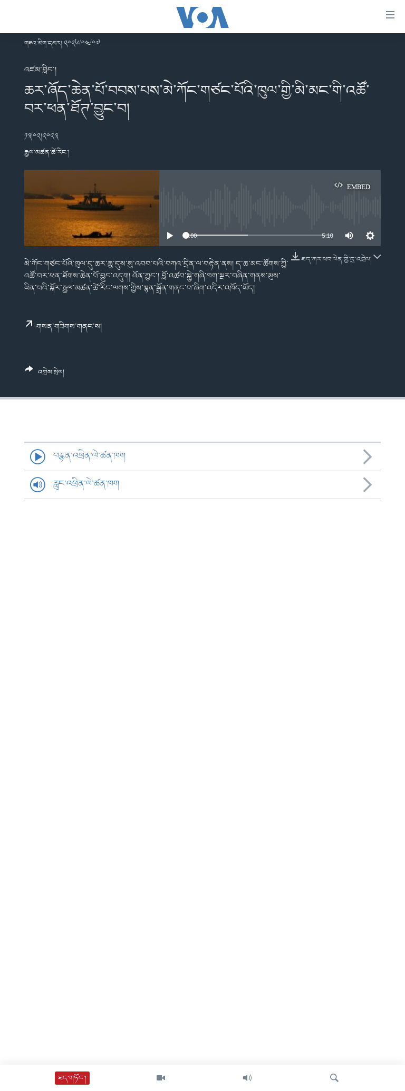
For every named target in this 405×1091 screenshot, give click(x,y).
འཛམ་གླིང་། (40, 70)
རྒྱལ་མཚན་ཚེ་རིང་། (47, 152)
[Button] (44, 375)
